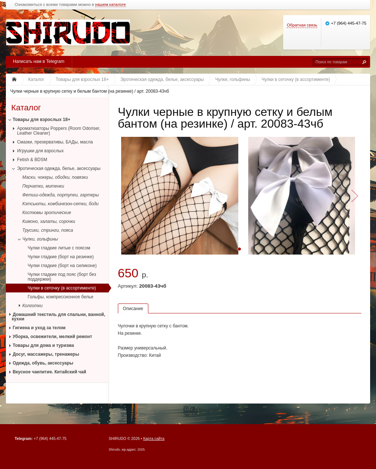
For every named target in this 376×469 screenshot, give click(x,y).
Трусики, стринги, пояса (47, 230)
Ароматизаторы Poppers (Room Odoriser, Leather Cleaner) (58, 131)
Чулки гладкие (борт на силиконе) (62, 265)
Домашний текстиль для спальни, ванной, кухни (58, 317)
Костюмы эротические (46, 212)
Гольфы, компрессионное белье (60, 296)
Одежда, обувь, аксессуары (42, 363)
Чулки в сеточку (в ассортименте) (62, 288)
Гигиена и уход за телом (38, 327)
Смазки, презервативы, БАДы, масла (55, 142)
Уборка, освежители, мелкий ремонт (52, 336)
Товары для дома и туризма (43, 345)
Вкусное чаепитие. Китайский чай (49, 371)
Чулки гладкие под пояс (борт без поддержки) (62, 277)
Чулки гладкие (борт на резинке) (61, 256)
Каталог (26, 107)
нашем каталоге (110, 5)
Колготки (32, 305)
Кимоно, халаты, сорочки (48, 221)
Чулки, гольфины (40, 239)
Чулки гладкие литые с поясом (59, 248)
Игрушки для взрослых (40, 150)
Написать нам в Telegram (38, 61)
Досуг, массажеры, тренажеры (45, 354)
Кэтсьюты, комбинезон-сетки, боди (60, 203)
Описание (133, 308)
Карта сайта (153, 439)
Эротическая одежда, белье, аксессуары (58, 168)
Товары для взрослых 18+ (41, 119)
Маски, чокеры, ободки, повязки (55, 177)
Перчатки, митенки (43, 186)
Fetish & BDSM (32, 159)
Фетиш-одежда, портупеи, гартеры (60, 195)
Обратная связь (302, 25)
